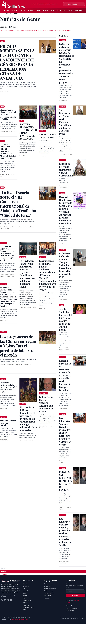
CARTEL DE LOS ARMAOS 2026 (47, 136)
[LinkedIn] (11, 600)
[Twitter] (5, 600)
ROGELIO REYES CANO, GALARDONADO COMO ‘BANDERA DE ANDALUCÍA (28, 131)
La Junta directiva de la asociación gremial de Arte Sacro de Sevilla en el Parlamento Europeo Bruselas (65, 375)
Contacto (46, 598)
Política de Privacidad (50, 588)
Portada (6, 10)
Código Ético (47, 586)
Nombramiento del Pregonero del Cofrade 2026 (8, 422)
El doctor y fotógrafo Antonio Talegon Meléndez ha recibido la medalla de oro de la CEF (65, 265)
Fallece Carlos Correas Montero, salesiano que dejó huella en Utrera (46, 404)
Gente (38, 10)
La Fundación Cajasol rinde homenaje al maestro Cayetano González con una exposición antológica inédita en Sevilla (27, 273)
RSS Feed (25, 610)
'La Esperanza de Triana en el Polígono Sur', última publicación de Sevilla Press (65, 122)
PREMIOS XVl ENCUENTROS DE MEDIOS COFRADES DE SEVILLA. (66, 480)
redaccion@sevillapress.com (20, 619)
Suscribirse (75, 595)
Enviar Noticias (70, 610)
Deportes (45, 10)
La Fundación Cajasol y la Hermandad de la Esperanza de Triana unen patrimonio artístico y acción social (8, 253)
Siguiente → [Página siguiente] (4, 574)
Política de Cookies (49, 591)
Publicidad (69, 606)
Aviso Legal (47, 595)
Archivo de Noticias (28, 607)
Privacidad (63, 618)
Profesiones (78, 10)
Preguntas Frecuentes (72, 608)
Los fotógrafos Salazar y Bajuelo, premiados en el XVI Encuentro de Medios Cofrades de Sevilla (65, 431)
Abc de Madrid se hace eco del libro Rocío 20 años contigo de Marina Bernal (65, 319)
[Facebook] (2, 600)
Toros (52, 10)
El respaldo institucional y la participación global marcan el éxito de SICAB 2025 (8, 387)
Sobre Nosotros (48, 584)
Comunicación (61, 10)
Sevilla (23, 10)
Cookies (69, 618)
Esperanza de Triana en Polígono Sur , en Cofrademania (66, 169)
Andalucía (31, 10)
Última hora (15, 10)
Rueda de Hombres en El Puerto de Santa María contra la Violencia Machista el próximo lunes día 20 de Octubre (65, 210)
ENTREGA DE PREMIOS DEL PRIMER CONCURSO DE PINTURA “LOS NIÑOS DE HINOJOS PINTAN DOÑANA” (8, 151)
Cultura (70, 10)
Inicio (1, 13)
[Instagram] (8, 600)
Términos (75, 618)
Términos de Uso (49, 593)
